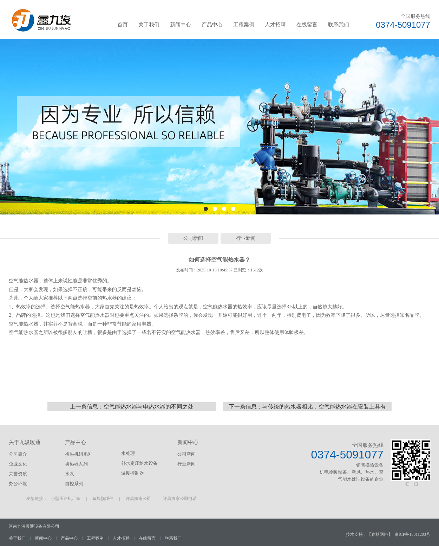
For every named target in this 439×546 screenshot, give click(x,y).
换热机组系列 (78, 454)
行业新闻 (246, 238)
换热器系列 (76, 464)
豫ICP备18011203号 (412, 534)
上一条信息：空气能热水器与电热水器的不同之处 (132, 407)
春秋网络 (379, 534)
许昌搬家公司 (138, 498)
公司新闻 (193, 238)
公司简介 (18, 454)
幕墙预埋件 (102, 498)
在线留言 (306, 24)
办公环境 (18, 483)
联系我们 (338, 24)
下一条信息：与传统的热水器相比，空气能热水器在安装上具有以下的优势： (307, 407)
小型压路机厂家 (65, 498)
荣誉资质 (18, 473)
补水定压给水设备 (139, 463)
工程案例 (243, 24)
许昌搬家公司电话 (180, 498)
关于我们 (148, 24)
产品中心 (212, 24)
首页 (122, 24)
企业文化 (18, 464)
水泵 (69, 473)
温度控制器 (132, 473)
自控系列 (74, 483)
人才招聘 (275, 24)
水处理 (128, 453)
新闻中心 (180, 24)
